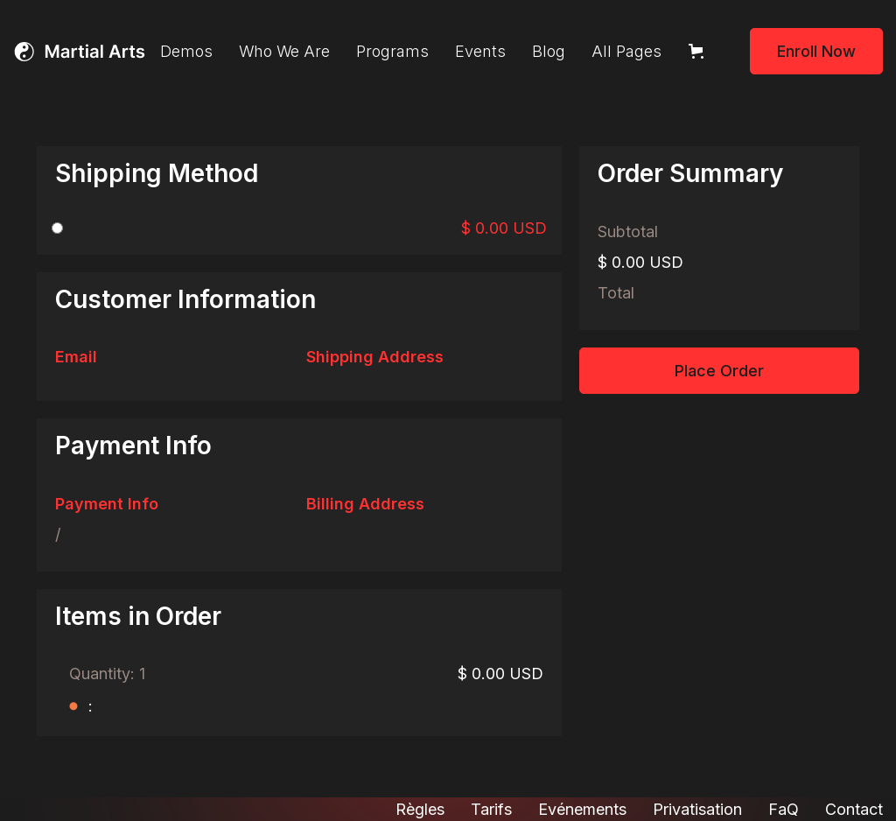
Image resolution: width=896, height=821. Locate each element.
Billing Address (365, 504)
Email (76, 356)
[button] (700, 51)
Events (480, 51)
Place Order (719, 370)
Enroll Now (816, 51)
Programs (392, 51)
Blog (548, 51)
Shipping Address (375, 356)
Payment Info (106, 504)
